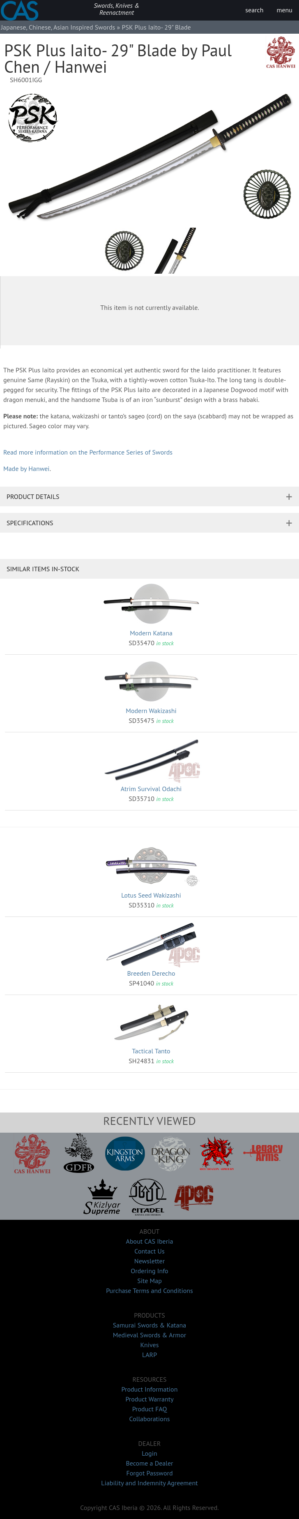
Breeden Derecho (151, 973)
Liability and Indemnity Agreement (149, 1483)
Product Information (150, 1389)
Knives (149, 1345)
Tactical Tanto (151, 1051)
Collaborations (149, 1419)
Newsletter (149, 1261)
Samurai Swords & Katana (149, 1325)
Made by (26, 468)
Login (149, 1453)
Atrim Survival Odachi (151, 789)
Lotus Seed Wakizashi (151, 895)
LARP (149, 1354)
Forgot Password (149, 1473)
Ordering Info (149, 1271)
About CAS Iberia (149, 1241)
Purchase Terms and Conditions (149, 1290)
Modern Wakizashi (151, 710)
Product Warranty (149, 1399)
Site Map (149, 1281)
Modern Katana (151, 633)
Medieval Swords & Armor (149, 1335)
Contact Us (149, 1251)
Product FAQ (149, 1409)
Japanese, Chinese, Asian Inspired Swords (58, 27)
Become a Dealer (149, 1463)
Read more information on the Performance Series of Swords (87, 452)
